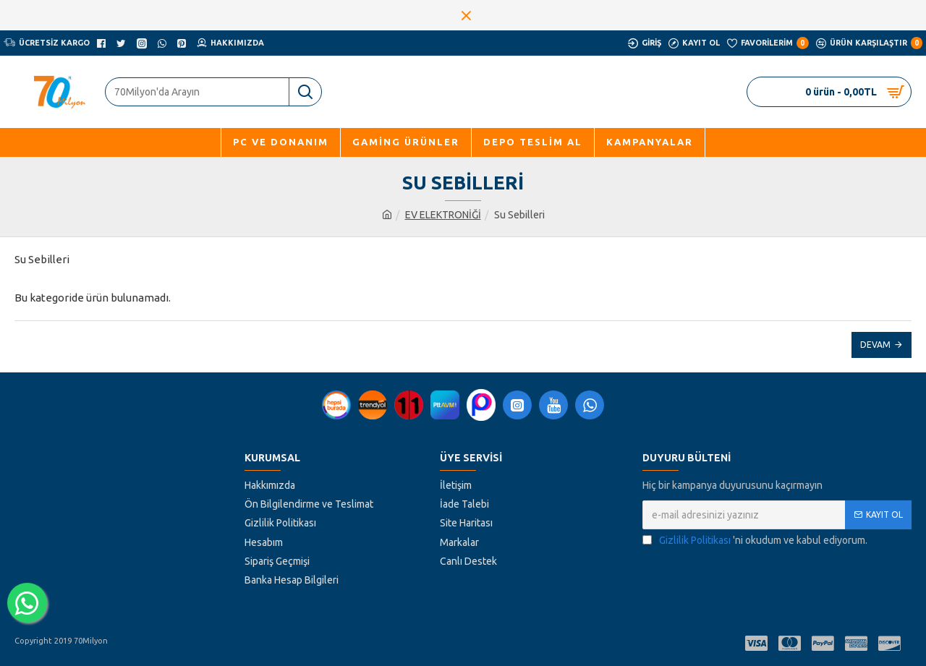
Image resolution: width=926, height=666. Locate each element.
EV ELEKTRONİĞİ (443, 215)
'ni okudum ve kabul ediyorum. (754, 540)
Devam (875, 344)
